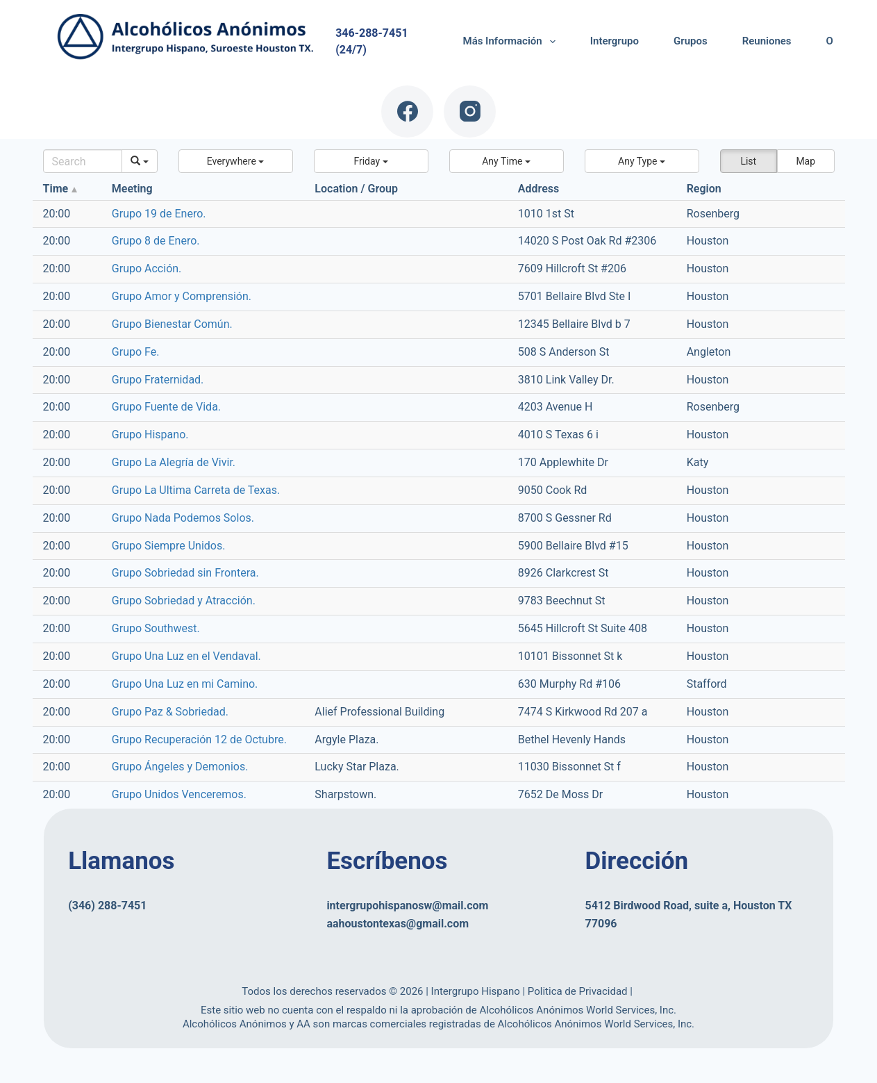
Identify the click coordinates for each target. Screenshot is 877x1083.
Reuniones (767, 41)
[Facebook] (407, 111)
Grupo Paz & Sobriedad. (170, 711)
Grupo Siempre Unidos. (169, 545)
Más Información (512, 41)
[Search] (83, 161)
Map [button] (805, 161)
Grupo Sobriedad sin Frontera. (185, 572)
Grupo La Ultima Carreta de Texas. (196, 490)
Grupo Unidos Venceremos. (179, 794)
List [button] (748, 161)
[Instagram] (470, 111)
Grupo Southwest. (156, 628)
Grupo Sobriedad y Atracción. (184, 600)
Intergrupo (614, 41)
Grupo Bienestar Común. (172, 324)
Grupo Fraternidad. (158, 379)
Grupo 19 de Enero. (159, 213)
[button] (235, 161)
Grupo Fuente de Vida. (166, 406)
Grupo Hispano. (150, 434)
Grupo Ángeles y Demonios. (180, 766)
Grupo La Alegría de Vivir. (173, 462)
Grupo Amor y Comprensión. (181, 296)
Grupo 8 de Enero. (156, 240)
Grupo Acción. (146, 268)
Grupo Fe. (136, 351)
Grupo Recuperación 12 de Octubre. (199, 739)
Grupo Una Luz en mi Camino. (185, 684)
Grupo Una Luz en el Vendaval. (186, 656)
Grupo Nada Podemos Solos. (183, 517)
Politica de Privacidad (579, 991)
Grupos (691, 41)
